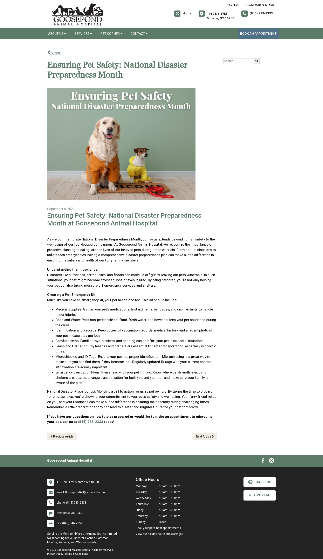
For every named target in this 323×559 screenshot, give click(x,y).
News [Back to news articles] (54, 52)
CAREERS (233, 5)
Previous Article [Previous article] (62, 436)
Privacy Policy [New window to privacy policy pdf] (55, 553)
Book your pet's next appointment (157, 528)
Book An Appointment (258, 33)
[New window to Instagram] (271, 461)
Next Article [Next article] (205, 436)
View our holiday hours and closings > (160, 534)
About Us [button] (57, 34)
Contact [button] (139, 34)
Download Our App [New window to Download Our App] (259, 5)
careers (259, 482)
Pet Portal (259, 495)
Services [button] (83, 34)
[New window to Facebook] (263, 461)
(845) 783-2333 (90, 422)
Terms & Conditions (76, 553)
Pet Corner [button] (111, 34)
